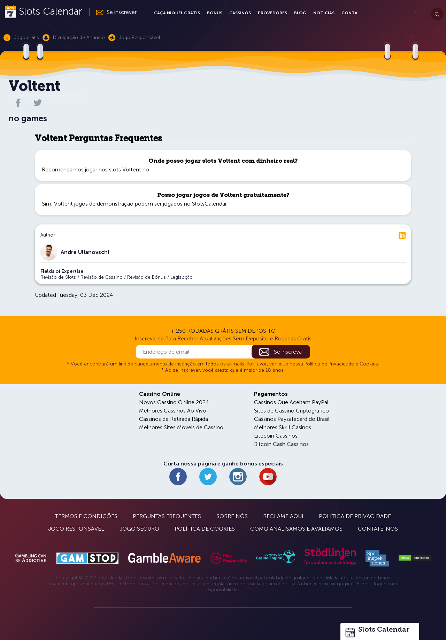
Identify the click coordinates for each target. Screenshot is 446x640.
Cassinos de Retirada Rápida (173, 419)
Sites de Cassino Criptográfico (291, 410)
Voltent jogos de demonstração (93, 203)
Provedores (272, 12)
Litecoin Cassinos (276, 435)
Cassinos (240, 12)
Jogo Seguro (139, 528)
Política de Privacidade (355, 516)
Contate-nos (378, 528)
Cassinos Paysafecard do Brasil (292, 419)
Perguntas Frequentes (167, 516)
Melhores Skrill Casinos (282, 427)
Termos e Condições (86, 516)
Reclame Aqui (283, 516)
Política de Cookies (205, 528)
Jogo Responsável (76, 528)
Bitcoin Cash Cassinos (281, 444)
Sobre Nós (232, 516)
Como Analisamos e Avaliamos (296, 528)
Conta (349, 12)
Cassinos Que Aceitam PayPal (291, 402)
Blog (300, 12)
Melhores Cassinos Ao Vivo (172, 410)
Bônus (214, 12)
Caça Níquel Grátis (177, 12)
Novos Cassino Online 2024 (174, 402)
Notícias (323, 12)
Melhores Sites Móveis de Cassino (181, 427)
